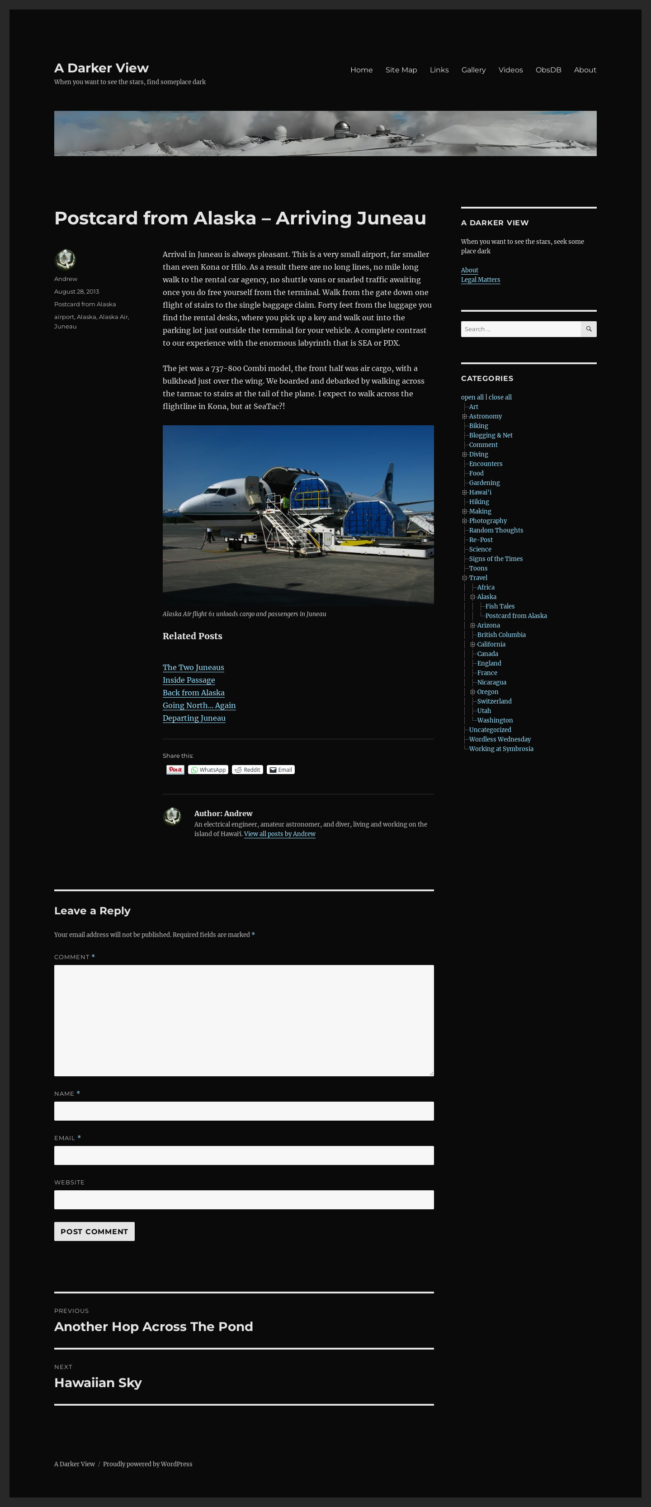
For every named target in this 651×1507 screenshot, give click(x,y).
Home (361, 70)
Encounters (486, 464)
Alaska (86, 316)
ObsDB (548, 70)
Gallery (474, 70)
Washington (495, 720)
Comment (74, 957)
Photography (488, 521)
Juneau (65, 326)
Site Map (401, 70)
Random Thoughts (496, 530)
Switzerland (494, 701)
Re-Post (481, 540)
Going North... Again (199, 705)
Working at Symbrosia (501, 749)
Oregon (488, 692)
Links (439, 70)
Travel (478, 578)
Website (69, 1182)
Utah (484, 711)
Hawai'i (480, 492)
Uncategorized (490, 730)
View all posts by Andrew (280, 834)
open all (472, 397)
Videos (511, 70)
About (585, 70)
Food (476, 473)
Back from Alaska (194, 692)
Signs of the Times (496, 559)
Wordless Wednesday (500, 739)
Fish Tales (500, 606)
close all (500, 397)
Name (67, 1094)
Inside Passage (189, 680)
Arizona (488, 625)
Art (473, 407)
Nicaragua (491, 682)
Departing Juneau (194, 718)
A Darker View (101, 68)
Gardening (484, 483)
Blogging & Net (491, 435)
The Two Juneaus (193, 667)
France (487, 673)
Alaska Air (113, 316)
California (491, 644)
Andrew (65, 278)
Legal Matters (480, 280)
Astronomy (485, 416)
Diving (478, 454)
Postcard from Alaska (85, 304)
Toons (478, 568)
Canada (487, 654)
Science (480, 549)
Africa (486, 587)
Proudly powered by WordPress (148, 1464)
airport (64, 316)
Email (67, 1138)
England (489, 663)
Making (480, 511)
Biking (478, 426)
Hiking (479, 502)
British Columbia (501, 635)
